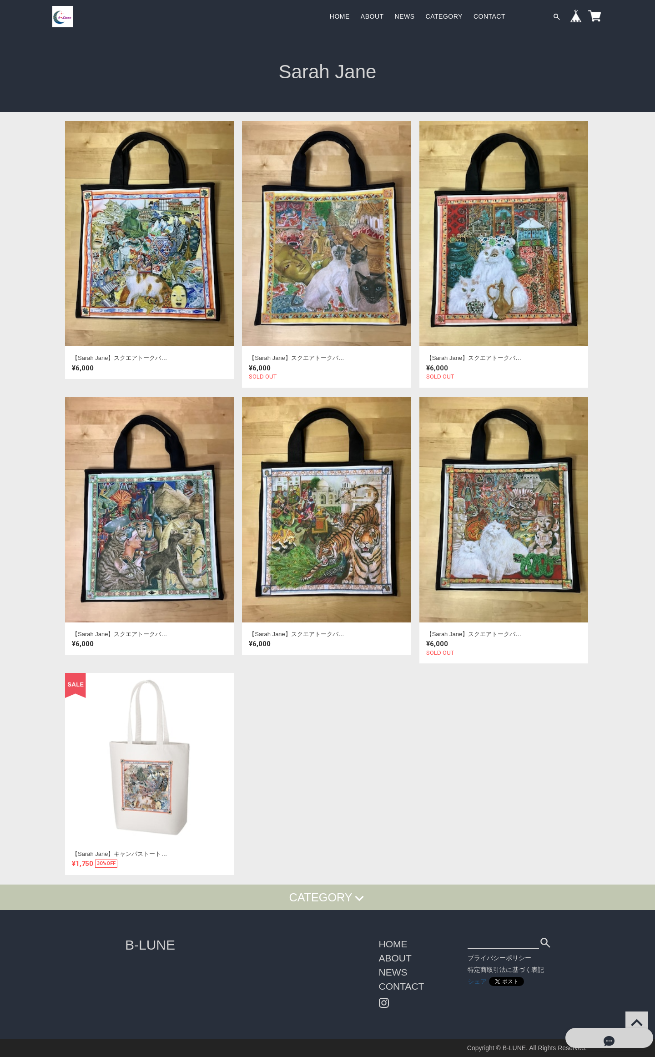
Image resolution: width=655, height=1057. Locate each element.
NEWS (405, 16)
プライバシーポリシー (499, 957)
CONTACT (489, 16)
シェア (477, 981)
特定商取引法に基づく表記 (506, 969)
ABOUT (372, 16)
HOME (340, 16)
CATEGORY (444, 16)
